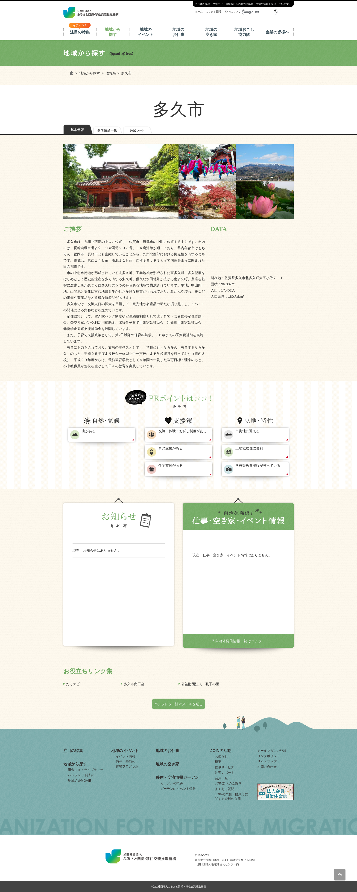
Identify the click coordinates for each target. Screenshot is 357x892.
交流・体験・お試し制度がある (182, 431)
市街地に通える (247, 431)
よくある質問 (213, 11)
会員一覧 (221, 778)
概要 (218, 762)
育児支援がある (170, 448)
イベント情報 (125, 756)
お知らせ (221, 756)
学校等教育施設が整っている (257, 465)
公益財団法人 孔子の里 (200, 684)
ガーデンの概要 (171, 783)
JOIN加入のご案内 (228, 783)
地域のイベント (145, 32)
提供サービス (224, 767)
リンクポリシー (268, 756)
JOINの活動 (220, 751)
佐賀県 (110, 73)
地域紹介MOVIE (79, 780)
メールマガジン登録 (271, 750)
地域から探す (112, 32)
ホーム (199, 11)
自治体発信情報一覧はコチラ (238, 641)
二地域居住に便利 (249, 448)
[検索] (257, 12)
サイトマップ (267, 761)
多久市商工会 (134, 684)
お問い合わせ (267, 767)
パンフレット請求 (81, 775)
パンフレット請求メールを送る (178, 704)
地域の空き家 (211, 32)
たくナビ (73, 684)
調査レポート (224, 772)
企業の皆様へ (277, 32)
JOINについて (232, 11)
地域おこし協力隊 (244, 32)
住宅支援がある (170, 465)
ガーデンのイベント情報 (178, 788)
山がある (89, 431)
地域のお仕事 (178, 32)
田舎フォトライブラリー (85, 770)
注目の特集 (80, 32)
